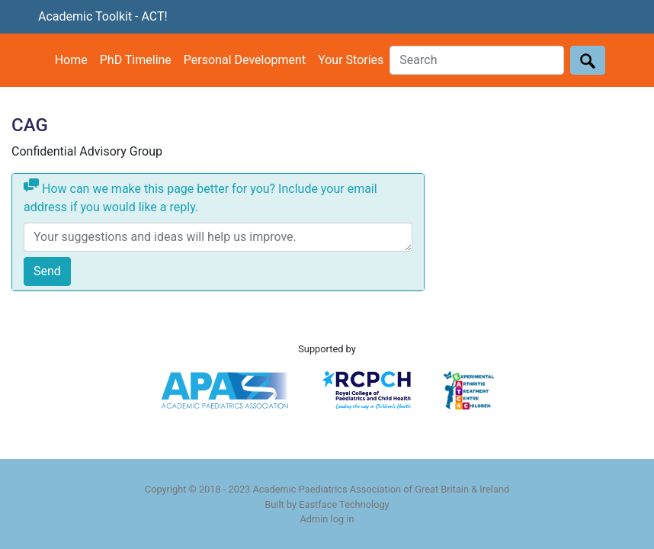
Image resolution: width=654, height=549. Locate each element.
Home (71, 60)
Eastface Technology (344, 504)
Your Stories (350, 60)
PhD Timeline (136, 60)
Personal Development (245, 60)
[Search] (477, 60)
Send (47, 271)
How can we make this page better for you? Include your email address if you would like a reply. (200, 196)
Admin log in (327, 519)
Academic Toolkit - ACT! (103, 16)
